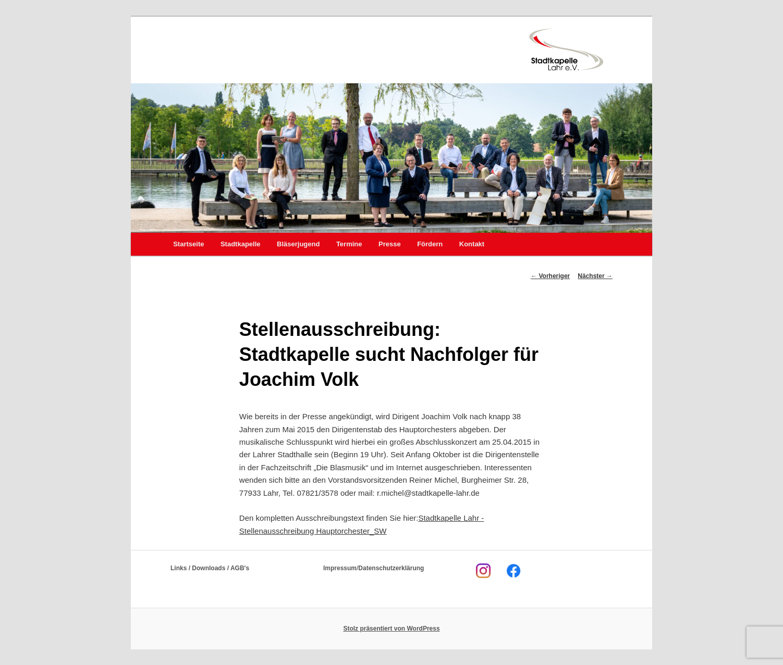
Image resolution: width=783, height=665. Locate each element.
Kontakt (471, 244)
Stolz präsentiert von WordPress (391, 628)
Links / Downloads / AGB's (209, 568)
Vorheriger (550, 276)
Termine (349, 244)
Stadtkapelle (241, 244)
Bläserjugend (298, 244)
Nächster (595, 276)
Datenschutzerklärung (391, 568)
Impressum (340, 568)
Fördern (430, 244)
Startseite (188, 244)
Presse (389, 244)
